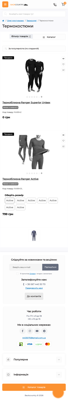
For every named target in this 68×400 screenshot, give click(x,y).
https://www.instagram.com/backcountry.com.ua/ (30, 331)
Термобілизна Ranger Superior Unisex (26, 102)
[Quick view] (63, 58)
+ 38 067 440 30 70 (35, 284)
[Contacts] (55, 4)
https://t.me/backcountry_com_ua (44, 331)
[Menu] (5, 4)
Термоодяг (32, 21)
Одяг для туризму (15, 21)
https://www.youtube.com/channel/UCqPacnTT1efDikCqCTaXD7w (37, 331)
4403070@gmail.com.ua (34, 338)
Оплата (32, 274)
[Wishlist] (63, 64)
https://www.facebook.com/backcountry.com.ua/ (22, 331)
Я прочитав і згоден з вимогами (36, 274)
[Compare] (63, 70)
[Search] (5, 14)
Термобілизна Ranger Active (20, 179)
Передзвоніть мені (34, 288)
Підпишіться (50, 267)
